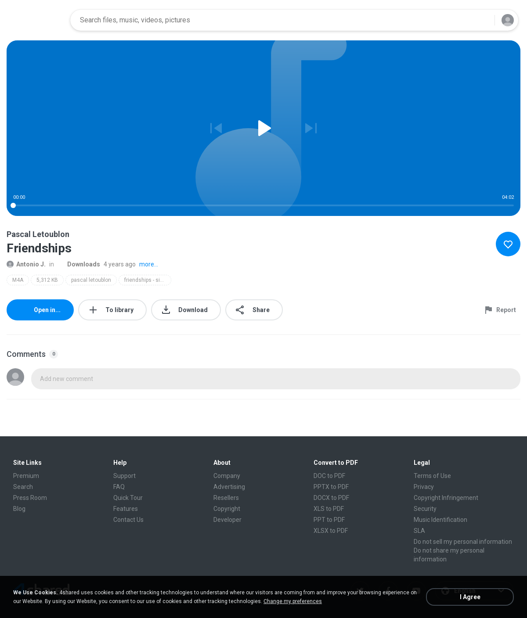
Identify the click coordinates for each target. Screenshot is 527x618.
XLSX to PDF (331, 530)
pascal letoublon (91, 280)
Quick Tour (128, 497)
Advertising (229, 486)
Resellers (226, 497)
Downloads (79, 264)
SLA (419, 530)
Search (23, 486)
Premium (26, 475)
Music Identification (440, 519)
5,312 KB (47, 280)
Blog (19, 508)
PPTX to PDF (331, 486)
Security (425, 508)
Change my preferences (293, 601)
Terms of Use (432, 475)
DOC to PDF (329, 475)
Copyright (226, 508)
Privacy (424, 486)
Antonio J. (26, 264)
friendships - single (147, 280)
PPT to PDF (329, 519)
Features (125, 508)
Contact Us (128, 519)
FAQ (119, 486)
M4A (17, 280)
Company (226, 475)
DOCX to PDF (331, 497)
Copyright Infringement (446, 497)
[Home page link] (35, 20)
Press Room (30, 497)
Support (124, 475)
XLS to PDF (329, 508)
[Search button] (482, 20)
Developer (227, 519)
